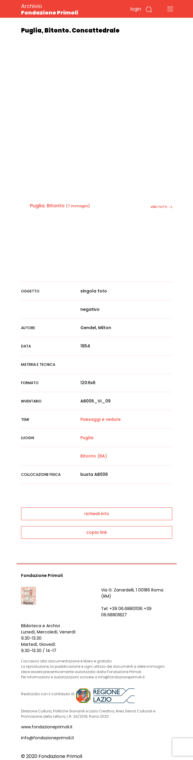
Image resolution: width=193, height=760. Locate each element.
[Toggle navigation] (170, 8)
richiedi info (96, 514)
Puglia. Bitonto (47, 205)
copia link (96, 532)
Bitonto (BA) (93, 456)
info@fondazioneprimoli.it (47, 738)
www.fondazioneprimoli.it (47, 727)
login (135, 9)
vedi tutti (161, 207)
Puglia (86, 438)
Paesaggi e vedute (100, 419)
